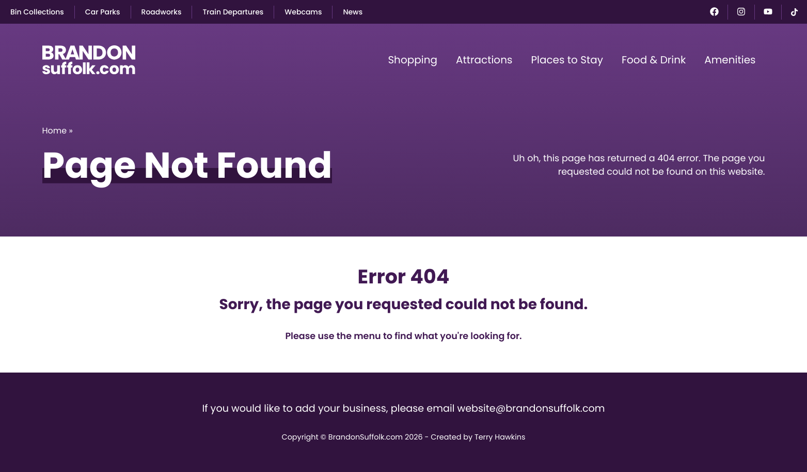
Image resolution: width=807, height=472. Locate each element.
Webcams (303, 12)
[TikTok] (794, 12)
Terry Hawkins (500, 437)
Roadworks (161, 12)
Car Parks (102, 12)
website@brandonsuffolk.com (531, 408)
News (352, 12)
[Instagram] (741, 11)
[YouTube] (768, 11)
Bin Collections (37, 12)
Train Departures (232, 12)
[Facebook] (714, 11)
